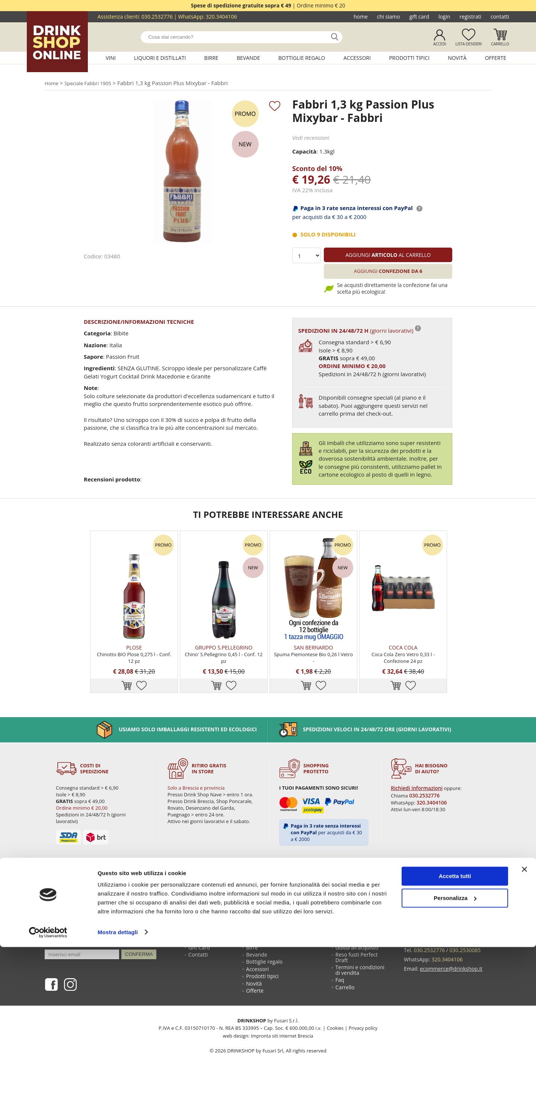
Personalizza (455, 1060)
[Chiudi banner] (524, 1031)
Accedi (439, 43)
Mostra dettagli (118, 1094)
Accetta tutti (455, 1038)
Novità (457, 57)
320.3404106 (221, 16)
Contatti (500, 16)
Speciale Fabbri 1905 (93, 83)
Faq (340, 1012)
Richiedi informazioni (416, 813)
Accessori (357, 57)
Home (361, 16)
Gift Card (419, 16)
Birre (211, 57)
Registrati (470, 16)
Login (444, 16)
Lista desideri (468, 43)
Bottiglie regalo (301, 57)
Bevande (248, 57)
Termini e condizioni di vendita (360, 1001)
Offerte (495, 57)
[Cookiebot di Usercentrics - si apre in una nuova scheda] (48, 1094)
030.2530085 (465, 975)
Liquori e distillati (160, 57)
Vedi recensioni (310, 139)
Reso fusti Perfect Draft (357, 986)
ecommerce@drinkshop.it (451, 992)
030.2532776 (157, 16)
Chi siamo (388, 16)
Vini (111, 57)
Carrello (500, 43)
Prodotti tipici (409, 57)
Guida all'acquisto (357, 975)
